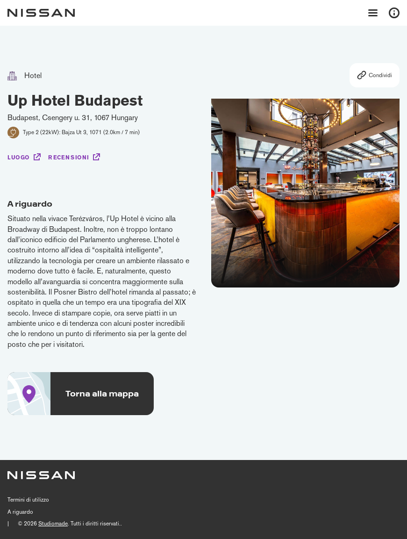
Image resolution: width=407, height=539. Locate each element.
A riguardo (20, 512)
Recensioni (68, 157)
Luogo (18, 157)
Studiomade (53, 523)
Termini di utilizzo (28, 499)
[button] (389, 186)
